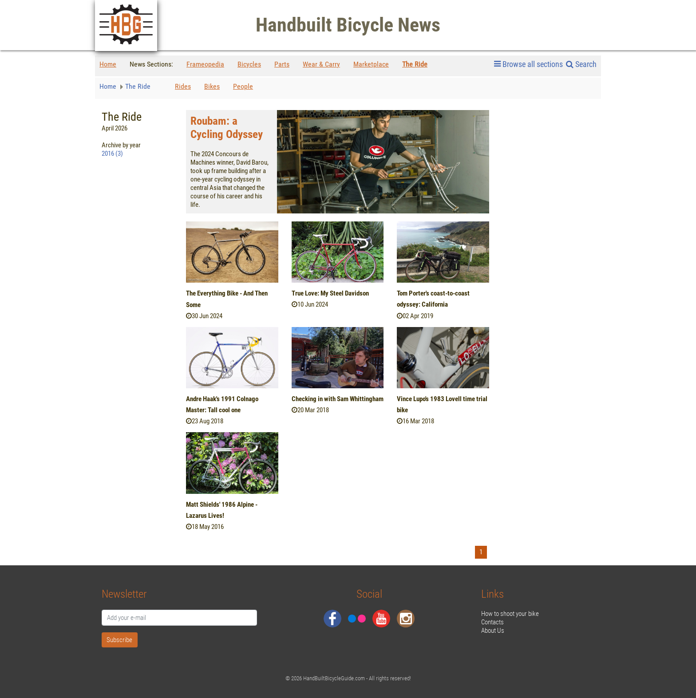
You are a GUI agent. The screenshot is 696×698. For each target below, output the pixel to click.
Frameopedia (205, 64)
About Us (492, 631)
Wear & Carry (321, 64)
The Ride (414, 64)
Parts (281, 64)
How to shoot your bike (510, 614)
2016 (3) (112, 154)
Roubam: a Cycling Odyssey (226, 127)
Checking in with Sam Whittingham (338, 399)
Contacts (492, 622)
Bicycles (249, 64)
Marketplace (371, 64)
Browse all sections (528, 64)
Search (581, 64)
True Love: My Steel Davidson (330, 293)
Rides (183, 86)
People (243, 86)
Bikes (212, 86)
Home (107, 64)
